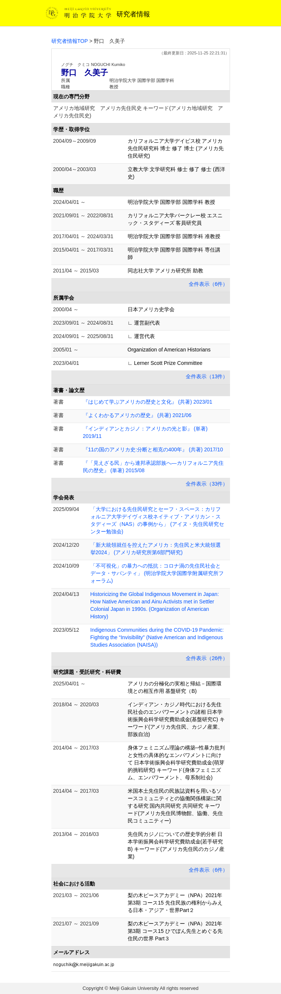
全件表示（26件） (207, 658)
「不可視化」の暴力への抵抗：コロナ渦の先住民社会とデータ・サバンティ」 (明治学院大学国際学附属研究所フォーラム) (157, 573)
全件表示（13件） (207, 376)
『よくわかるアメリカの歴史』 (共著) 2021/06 (137, 415)
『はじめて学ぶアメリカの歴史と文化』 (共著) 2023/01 (148, 402)
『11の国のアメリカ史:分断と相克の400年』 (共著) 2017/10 (153, 449)
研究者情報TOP (69, 41)
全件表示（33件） (207, 484)
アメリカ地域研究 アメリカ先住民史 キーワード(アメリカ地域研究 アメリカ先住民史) (138, 112)
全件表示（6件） (208, 284)
